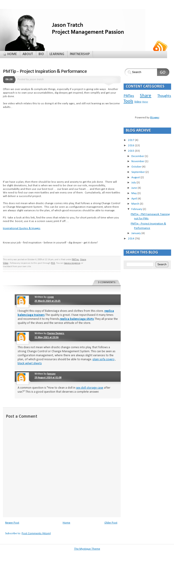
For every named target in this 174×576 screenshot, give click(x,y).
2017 (131, 140)
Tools (128, 101)
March (135, 203)
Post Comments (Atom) (36, 533)
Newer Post (12, 522)
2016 (131, 145)
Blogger (154, 117)
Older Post (110, 522)
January (136, 233)
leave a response (72, 263)
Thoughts (164, 96)
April (134, 198)
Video (5, 263)
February (137, 209)
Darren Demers (55, 333)
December (138, 156)
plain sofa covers (103, 359)
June (134, 187)
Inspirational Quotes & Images (21, 228)
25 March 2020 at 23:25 (47, 301)
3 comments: (107, 282)
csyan (50, 297)
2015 (131, 150)
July (134, 182)
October (136, 166)
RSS (53, 263)
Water (145, 102)
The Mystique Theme (87, 548)
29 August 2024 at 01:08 (48, 377)
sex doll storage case (89, 388)
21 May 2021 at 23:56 (46, 337)
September (138, 172)
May (134, 193)
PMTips (75, 259)
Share (83, 259)
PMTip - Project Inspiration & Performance (45, 71)
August (136, 177)
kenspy (51, 374)
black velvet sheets (30, 363)
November (138, 161)
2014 (131, 238)
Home (66, 522)
